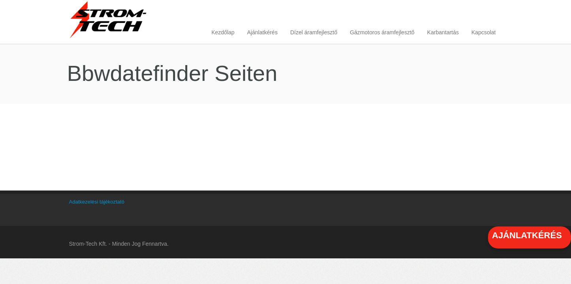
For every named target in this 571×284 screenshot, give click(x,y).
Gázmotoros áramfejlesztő (382, 32)
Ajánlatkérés (262, 32)
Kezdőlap (222, 32)
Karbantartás (443, 32)
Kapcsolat (483, 32)
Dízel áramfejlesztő (313, 32)
